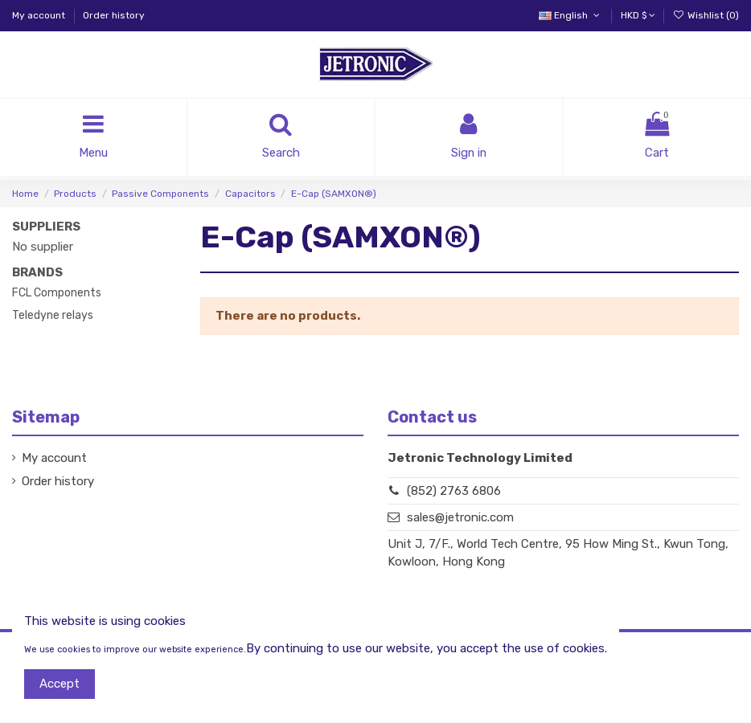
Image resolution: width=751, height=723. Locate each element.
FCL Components (56, 293)
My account (40, 15)
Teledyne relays (52, 315)
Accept (59, 683)
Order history (114, 15)
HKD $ (638, 15)
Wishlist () (706, 15)
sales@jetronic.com (460, 518)
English (570, 15)
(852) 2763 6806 (454, 491)
